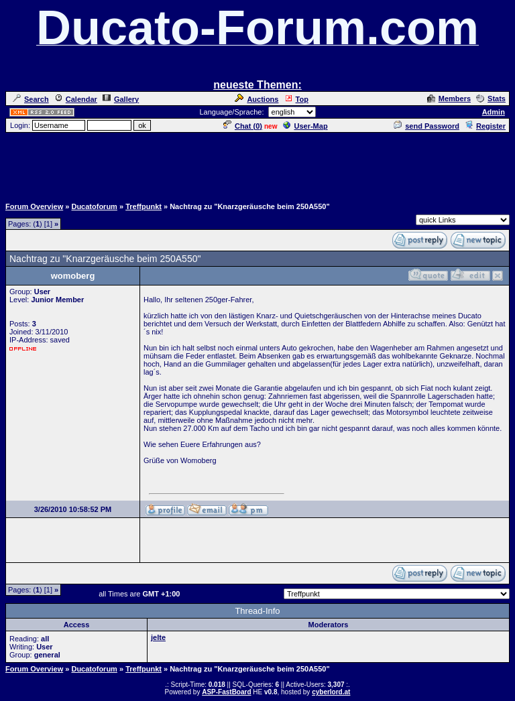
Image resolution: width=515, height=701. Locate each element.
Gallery (121, 99)
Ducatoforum (94, 206)
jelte (158, 637)
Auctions (256, 99)
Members (449, 98)
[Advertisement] (257, 164)
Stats (491, 98)
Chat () (242, 126)
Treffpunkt (143, 206)
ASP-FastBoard (226, 692)
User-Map (305, 126)
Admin (493, 112)
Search (31, 99)
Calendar (75, 99)
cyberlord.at (331, 692)
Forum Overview (34, 206)
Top (296, 99)
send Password (426, 126)
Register (485, 126)
